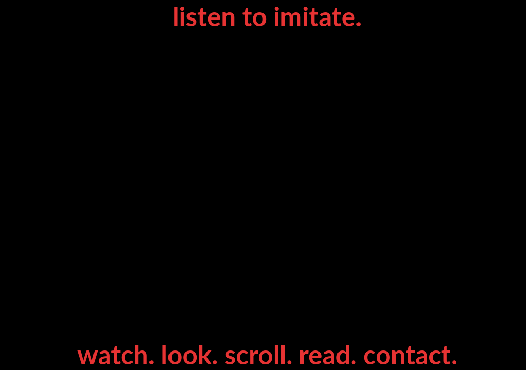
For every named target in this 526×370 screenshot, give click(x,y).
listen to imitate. (267, 16)
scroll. (261, 354)
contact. (410, 354)
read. (331, 354)
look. (192, 354)
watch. (119, 354)
